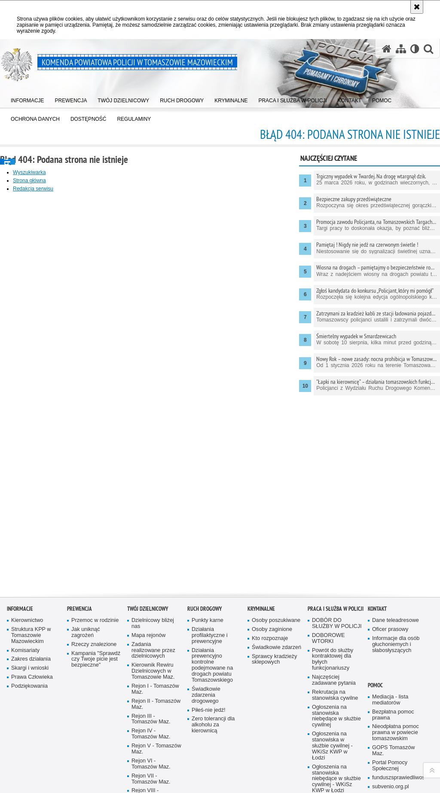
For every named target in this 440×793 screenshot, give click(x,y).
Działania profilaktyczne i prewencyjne (210, 613)
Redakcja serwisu (33, 189)
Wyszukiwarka (29, 172)
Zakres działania (31, 637)
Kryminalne (261, 587)
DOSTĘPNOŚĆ (261, 789)
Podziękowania (29, 664)
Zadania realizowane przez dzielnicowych (153, 628)
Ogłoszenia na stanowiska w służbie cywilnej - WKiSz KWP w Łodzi (332, 724)
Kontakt (377, 587)
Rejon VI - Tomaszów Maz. (151, 742)
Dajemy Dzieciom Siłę (393, 777)
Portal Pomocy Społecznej (389, 744)
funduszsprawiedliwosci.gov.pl (397, 756)
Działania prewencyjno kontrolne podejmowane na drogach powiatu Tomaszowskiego (212, 643)
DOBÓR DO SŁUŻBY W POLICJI (337, 601)
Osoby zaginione (272, 607)
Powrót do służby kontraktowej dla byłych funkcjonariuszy (332, 637)
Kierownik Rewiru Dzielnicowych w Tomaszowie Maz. (152, 649)
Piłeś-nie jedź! (209, 688)
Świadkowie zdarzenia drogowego (206, 673)
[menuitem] (27, 99)
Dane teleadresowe (395, 598)
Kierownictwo (27, 598)
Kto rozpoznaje (270, 616)
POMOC (375, 663)
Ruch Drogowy (204, 587)
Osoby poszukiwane (276, 598)
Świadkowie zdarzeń (276, 625)
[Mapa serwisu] (401, 48)
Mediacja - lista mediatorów (390, 678)
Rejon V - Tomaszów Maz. (156, 727)
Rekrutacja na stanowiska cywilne (335, 673)
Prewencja (79, 587)
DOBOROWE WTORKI (328, 616)
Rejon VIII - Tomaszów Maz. (151, 772)
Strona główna (29, 181)
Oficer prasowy (390, 607)
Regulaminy (321, 789)
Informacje (20, 587)
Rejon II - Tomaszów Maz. (155, 682)
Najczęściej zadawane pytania (334, 658)
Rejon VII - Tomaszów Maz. (151, 757)
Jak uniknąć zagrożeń (85, 610)
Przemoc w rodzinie (95, 598)
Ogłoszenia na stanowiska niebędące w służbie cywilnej (336, 694)
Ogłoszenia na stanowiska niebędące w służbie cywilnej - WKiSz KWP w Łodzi (336, 757)
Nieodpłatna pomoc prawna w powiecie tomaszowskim (395, 711)
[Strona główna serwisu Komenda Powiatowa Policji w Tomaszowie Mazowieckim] (386, 48)
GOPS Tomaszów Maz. (393, 729)
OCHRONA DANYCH (206, 789)
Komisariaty (25, 628)
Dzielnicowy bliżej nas (152, 601)
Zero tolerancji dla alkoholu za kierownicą (213, 703)
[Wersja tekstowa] (414, 48)
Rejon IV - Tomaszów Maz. (151, 712)
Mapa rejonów (148, 613)
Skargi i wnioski (30, 646)
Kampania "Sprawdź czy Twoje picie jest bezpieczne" (95, 637)
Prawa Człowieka (32, 655)
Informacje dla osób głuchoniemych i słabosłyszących (395, 622)
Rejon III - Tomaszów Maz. (151, 697)
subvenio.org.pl (390, 765)
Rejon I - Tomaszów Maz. (155, 667)
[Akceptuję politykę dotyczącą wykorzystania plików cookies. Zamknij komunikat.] (416, 7)
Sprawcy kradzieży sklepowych (274, 637)
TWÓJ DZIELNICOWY (147, 587)
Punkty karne (207, 598)
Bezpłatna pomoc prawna (393, 693)
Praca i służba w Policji (336, 587)
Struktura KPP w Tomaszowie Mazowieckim (31, 613)
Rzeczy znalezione (93, 622)
